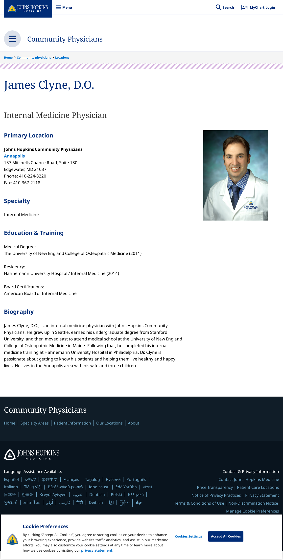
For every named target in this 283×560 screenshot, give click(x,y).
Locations (62, 57)
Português (136, 489)
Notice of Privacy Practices (216, 504)
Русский (113, 489)
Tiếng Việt (33, 496)
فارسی (65, 512)
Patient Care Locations (258, 496)
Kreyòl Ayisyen (53, 504)
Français (71, 489)
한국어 (28, 504)
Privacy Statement (262, 504)
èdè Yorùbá (126, 496)
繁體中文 (50, 489)
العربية (77, 504)
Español (11, 489)
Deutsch (97, 504)
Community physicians (34, 57)
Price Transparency (215, 496)
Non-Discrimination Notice (253, 512)
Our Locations (109, 432)
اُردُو (49, 512)
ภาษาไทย (32, 512)
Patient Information (72, 432)
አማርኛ (30, 489)
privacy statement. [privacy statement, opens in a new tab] (97, 551)
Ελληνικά (136, 504)
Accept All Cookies (226, 538)
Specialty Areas (35, 432)
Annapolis (14, 157)
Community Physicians (75, 39)
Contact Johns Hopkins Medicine (248, 489)
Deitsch (96, 512)
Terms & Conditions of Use (199, 512)
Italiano (11, 496)
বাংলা (147, 496)
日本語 (10, 504)
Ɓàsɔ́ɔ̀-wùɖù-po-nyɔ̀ (65, 496)
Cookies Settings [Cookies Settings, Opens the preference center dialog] (188, 538)
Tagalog (92, 489)
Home (8, 57)
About (133, 432)
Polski (116, 504)
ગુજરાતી (11, 512)
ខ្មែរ (111, 512)
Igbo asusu (99, 496)
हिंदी (79, 512)
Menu (64, 10)
